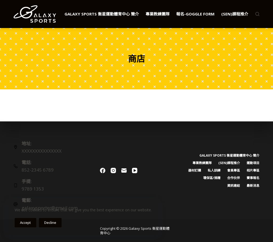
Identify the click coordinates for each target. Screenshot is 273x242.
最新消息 (253, 186)
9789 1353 (33, 189)
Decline (50, 222)
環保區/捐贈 (211, 178)
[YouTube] (134, 170)
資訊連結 (233, 186)
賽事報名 (253, 178)
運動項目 (253, 163)
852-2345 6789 (38, 170)
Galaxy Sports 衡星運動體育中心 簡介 (102, 14)
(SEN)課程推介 (238, 14)
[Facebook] (102, 170)
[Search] (257, 14)
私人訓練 (214, 170)
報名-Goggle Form (195, 14)
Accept (25, 222)
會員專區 (233, 170)
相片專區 (253, 170)
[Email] (124, 170)
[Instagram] (113, 170)
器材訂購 (194, 170)
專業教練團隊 (158, 14)
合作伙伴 (233, 178)
